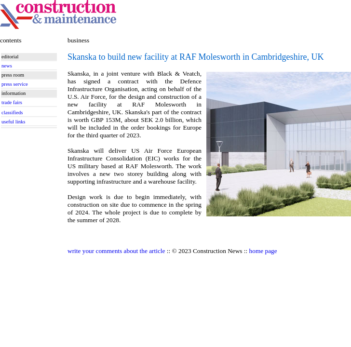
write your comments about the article (116, 250)
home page (263, 250)
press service (14, 84)
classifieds (12, 112)
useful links (13, 121)
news (6, 65)
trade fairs (11, 102)
